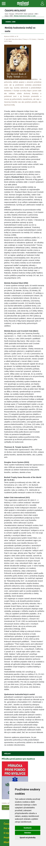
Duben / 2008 (9, 16)
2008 (35, 14)
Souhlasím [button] (28, 828)
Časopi (11, 14)
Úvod (6, 14)
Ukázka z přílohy (7, 803)
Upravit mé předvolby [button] (27, 838)
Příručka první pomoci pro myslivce (18, 758)
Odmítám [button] (27, 833)
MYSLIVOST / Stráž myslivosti (24, 14)
